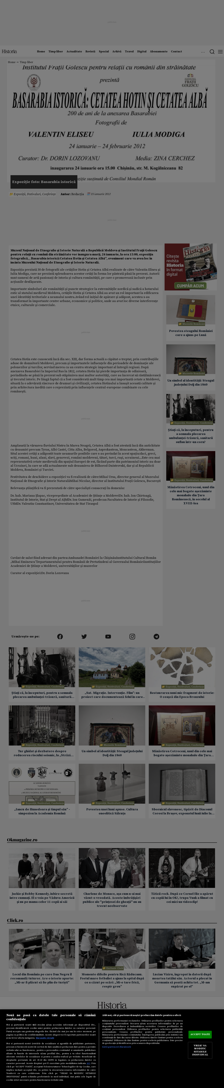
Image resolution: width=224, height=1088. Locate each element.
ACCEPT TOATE (200, 1034)
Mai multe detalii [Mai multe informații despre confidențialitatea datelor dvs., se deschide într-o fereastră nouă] (45, 1037)
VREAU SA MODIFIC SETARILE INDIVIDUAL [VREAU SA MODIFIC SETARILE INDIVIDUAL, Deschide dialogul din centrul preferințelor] (200, 1050)
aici (88, 1063)
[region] (112, 1048)
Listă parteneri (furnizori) (116, 1046)
